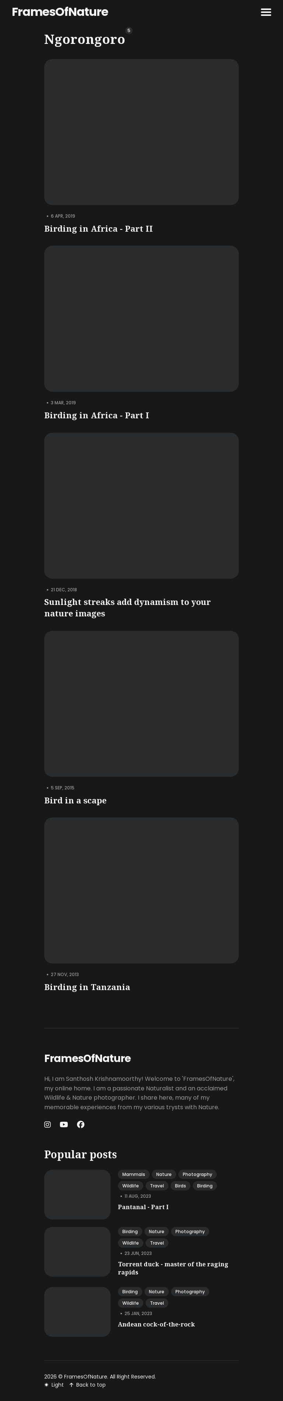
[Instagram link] (48, 1125)
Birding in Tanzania (87, 986)
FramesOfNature (60, 11)
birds (180, 1186)
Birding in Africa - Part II (98, 228)
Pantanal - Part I (143, 1207)
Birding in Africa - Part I (96, 415)
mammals (133, 1174)
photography (197, 1174)
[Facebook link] (81, 1125)
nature (164, 1174)
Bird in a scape (75, 800)
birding (205, 1186)
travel (157, 1186)
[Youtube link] (64, 1125)
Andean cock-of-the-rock (156, 1324)
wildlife (130, 1186)
